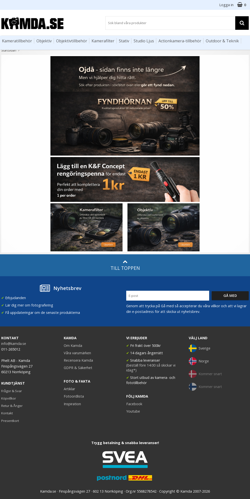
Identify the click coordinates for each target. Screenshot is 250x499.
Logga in (226, 4)
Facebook (134, 404)
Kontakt (7, 413)
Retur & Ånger (12, 405)
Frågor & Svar (11, 391)
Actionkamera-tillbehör (179, 41)
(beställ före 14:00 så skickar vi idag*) (150, 367)
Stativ (124, 41)
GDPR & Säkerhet (78, 367)
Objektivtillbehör (71, 41)
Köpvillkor (8, 398)
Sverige (199, 348)
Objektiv (44, 41)
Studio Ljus (144, 41)
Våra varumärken (77, 353)
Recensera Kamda (78, 360)
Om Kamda (73, 345)
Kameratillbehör (17, 41)
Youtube (133, 411)
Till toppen (125, 265)
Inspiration (72, 404)
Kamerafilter (103, 41)
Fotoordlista (74, 396)
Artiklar (69, 388)
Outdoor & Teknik (222, 41)
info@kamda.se (13, 343)
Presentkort (10, 421)
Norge (199, 361)
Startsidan (8, 50)
